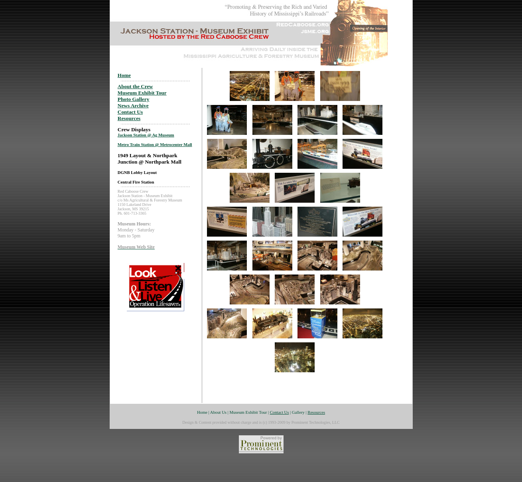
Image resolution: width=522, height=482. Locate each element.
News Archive (133, 106)
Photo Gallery (134, 99)
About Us (218, 412)
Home (124, 75)
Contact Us (130, 112)
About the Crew (135, 86)
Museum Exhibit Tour (142, 93)
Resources (129, 118)
